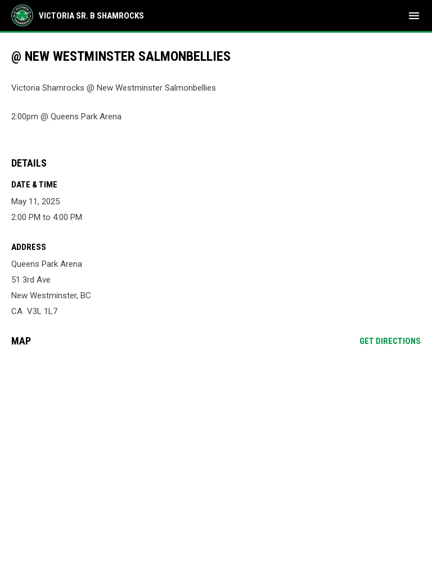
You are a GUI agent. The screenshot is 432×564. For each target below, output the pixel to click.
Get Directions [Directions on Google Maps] (390, 341)
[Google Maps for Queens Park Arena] (216, 441)
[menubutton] (414, 16)
